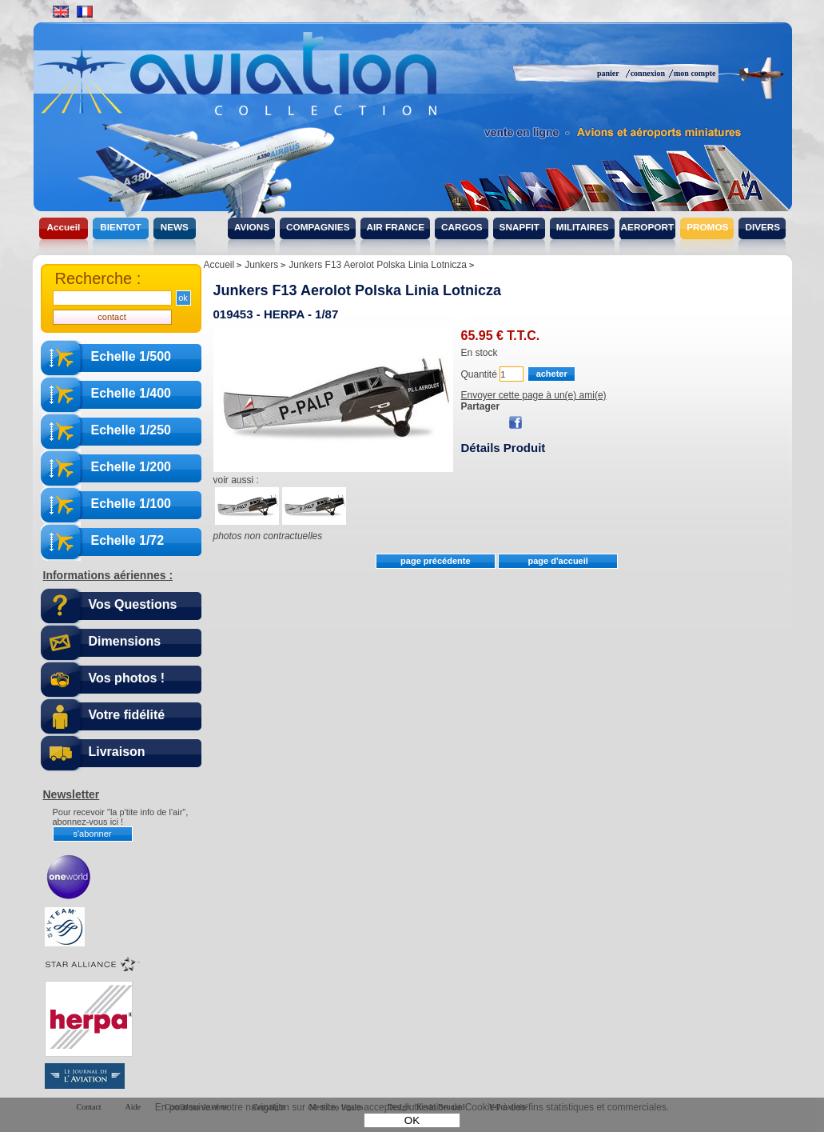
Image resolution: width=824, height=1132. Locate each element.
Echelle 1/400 (131, 393)
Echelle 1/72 (128, 540)
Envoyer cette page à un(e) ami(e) (534, 395)
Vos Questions (133, 604)
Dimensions (125, 641)
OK (412, 1120)
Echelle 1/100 (131, 503)
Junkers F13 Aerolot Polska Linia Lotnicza (357, 290)
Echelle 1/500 (131, 356)
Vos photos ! (127, 678)
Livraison (117, 751)
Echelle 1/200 (131, 467)
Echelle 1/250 (131, 430)
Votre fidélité (127, 715)
